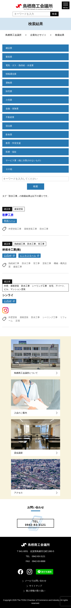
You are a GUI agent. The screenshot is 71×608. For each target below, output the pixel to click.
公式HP (8, 255)
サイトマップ (35, 586)
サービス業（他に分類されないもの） (24, 160)
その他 (9, 169)
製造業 (9, 57)
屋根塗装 (24, 317)
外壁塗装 (12, 317)
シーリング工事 (50, 317)
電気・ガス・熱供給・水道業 (20, 65)
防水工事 (44, 229)
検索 (35, 186)
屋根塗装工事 (30, 229)
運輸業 (9, 82)
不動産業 (10, 117)
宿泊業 (9, 126)
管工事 (36, 263)
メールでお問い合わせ (35, 580)
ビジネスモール (28, 255)
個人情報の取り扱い (35, 590)
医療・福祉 (11, 152)
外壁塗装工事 (14, 229)
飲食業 (9, 134)
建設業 (9, 48)
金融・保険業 (12, 108)
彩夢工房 (7, 215)
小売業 (9, 100)
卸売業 (9, 91)
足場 (17, 320)
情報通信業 (11, 74)
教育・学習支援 (13, 143)
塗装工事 (46, 263)
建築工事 (17, 266)
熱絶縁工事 (13, 263)
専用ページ (9, 221)
